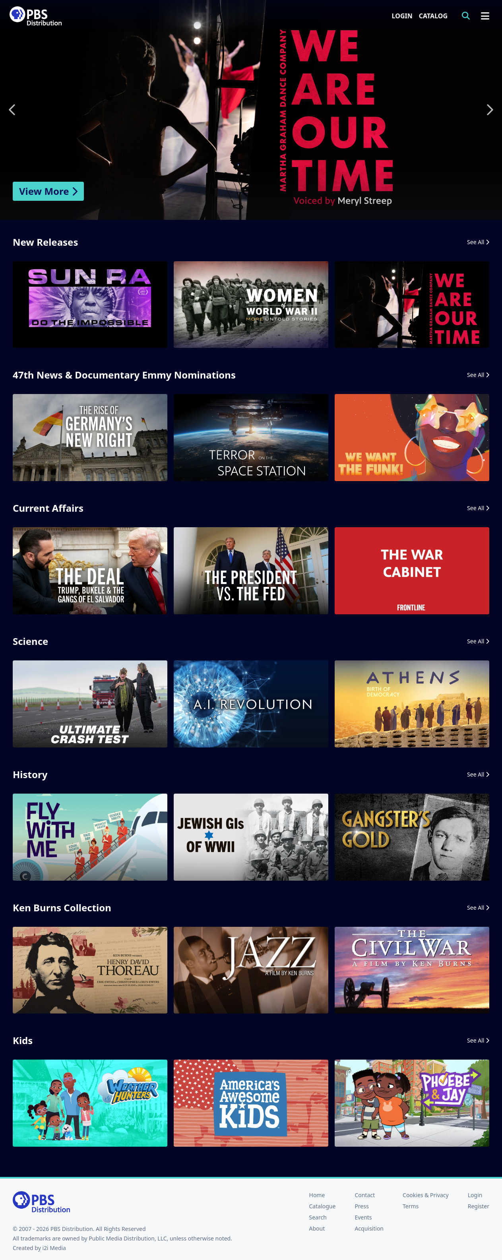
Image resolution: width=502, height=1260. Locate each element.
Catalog (433, 16)
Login (402, 16)
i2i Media (54, 1248)
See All (478, 242)
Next (489, 110)
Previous (12, 110)
